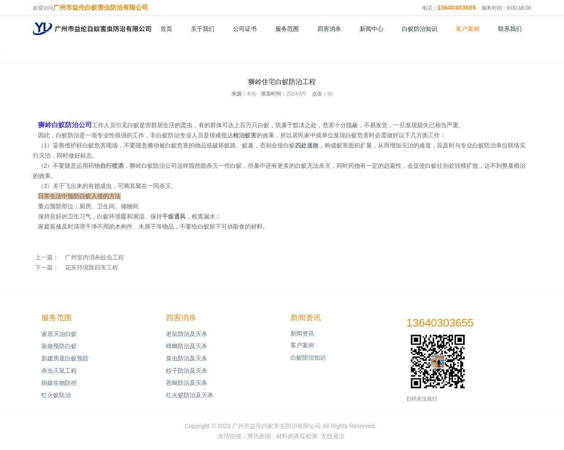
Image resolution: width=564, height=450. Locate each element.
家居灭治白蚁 (59, 333)
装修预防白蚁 (59, 346)
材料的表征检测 (296, 436)
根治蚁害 (245, 135)
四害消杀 (329, 28)
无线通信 (332, 436)
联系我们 (510, 28)
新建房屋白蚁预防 (65, 358)
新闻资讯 (305, 318)
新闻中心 (371, 28)
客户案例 (468, 28)
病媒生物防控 (59, 382)
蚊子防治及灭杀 (186, 370)
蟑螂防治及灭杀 (186, 346)
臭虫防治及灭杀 (186, 358)
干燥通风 (174, 216)
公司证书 (245, 28)
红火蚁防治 (56, 395)
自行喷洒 (112, 165)
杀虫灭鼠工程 (59, 370)
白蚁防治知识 (419, 28)
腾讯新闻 (259, 436)
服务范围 (287, 28)
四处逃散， (310, 145)
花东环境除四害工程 (91, 267)
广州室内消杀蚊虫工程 (94, 257)
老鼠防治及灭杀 (186, 333)
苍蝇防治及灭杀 (186, 382)
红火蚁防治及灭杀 (189, 395)
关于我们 (202, 28)
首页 (166, 28)
